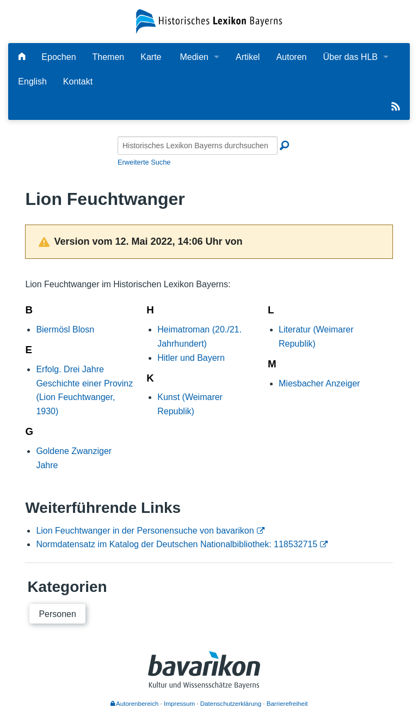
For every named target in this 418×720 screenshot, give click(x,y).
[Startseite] (209, 21)
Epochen (58, 57)
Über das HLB (350, 57)
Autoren (291, 57)
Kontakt (78, 81)
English (32, 81)
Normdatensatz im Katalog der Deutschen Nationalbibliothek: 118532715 (176, 544)
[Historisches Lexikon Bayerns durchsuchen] (198, 145)
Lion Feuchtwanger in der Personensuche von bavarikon (145, 530)
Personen (57, 614)
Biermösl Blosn (65, 329)
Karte (150, 57)
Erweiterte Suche (144, 162)
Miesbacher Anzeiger (319, 383)
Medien (194, 57)
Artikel (248, 57)
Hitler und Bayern (191, 357)
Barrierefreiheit (287, 703)
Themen (109, 57)
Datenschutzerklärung (230, 703)
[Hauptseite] (21, 57)
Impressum (179, 703)
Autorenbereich (134, 703)
